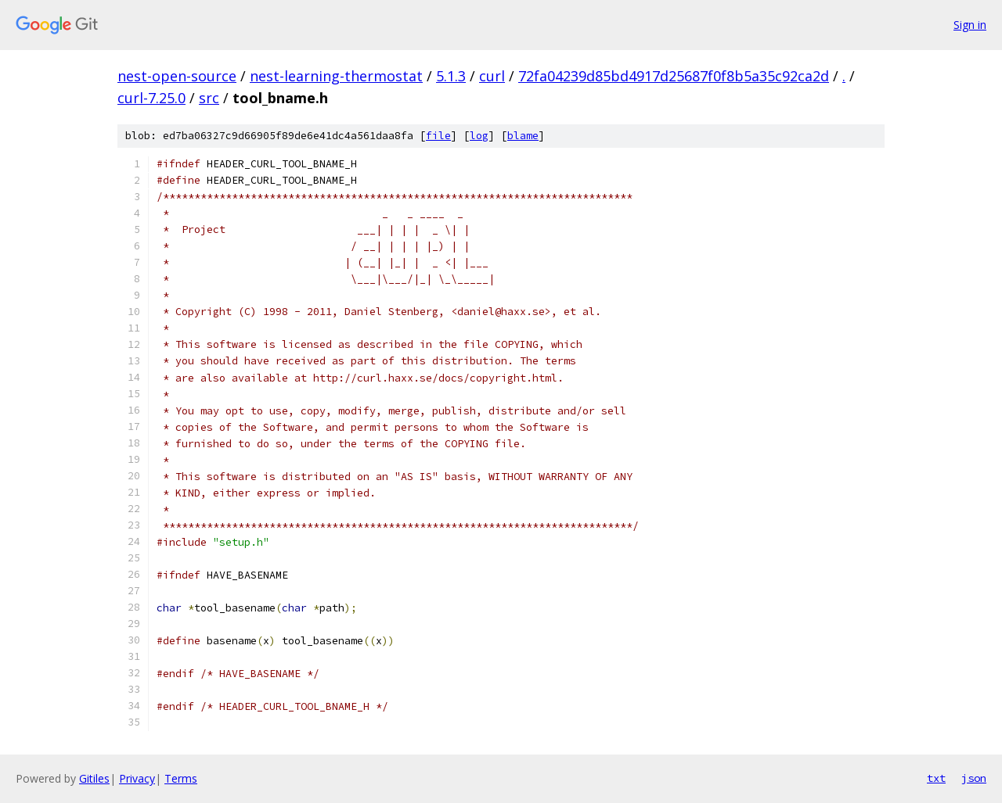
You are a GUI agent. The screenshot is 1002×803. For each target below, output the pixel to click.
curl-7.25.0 (151, 97)
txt (936, 778)
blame (523, 135)
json (973, 778)
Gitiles (94, 778)
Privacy (137, 778)
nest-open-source (176, 75)
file (438, 135)
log (479, 135)
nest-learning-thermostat (336, 75)
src (209, 97)
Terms (180, 778)
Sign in (969, 24)
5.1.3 (451, 75)
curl (492, 75)
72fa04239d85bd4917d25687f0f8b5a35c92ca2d (673, 75)
